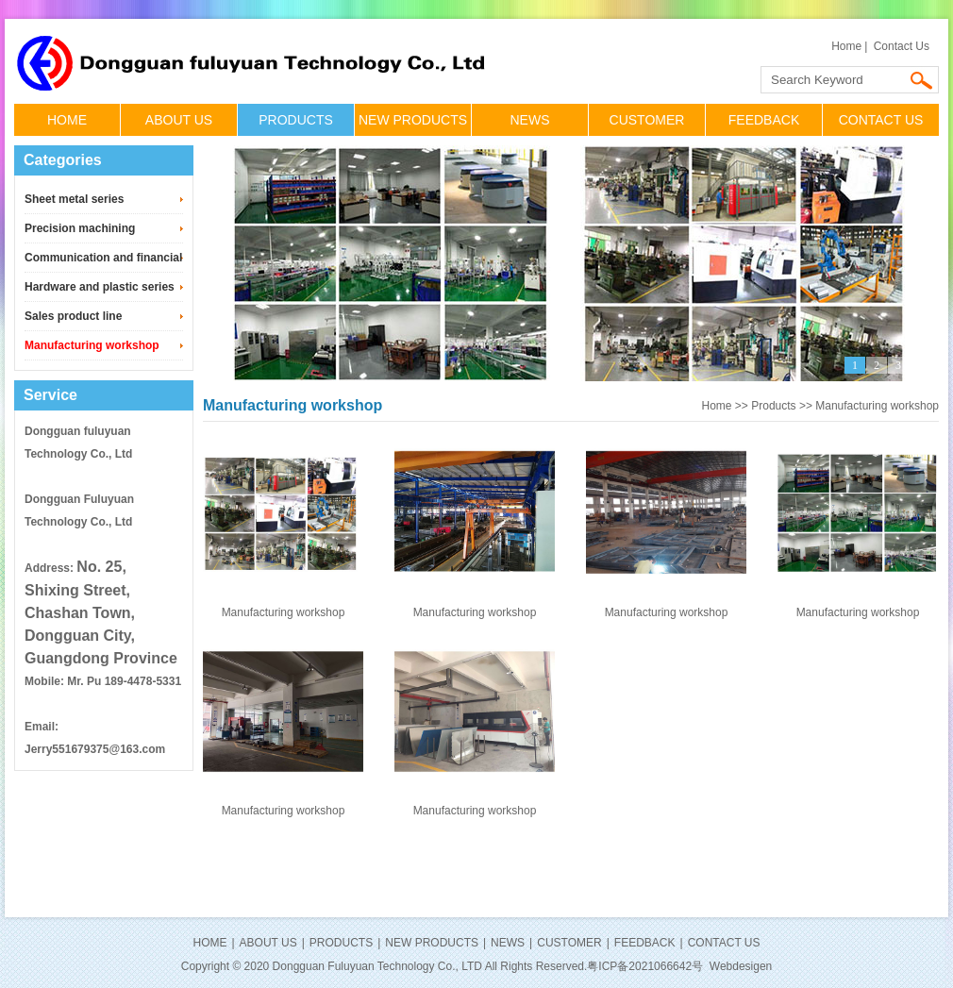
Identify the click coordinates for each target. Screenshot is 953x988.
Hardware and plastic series (100, 286)
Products (773, 405)
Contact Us (901, 46)
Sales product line (73, 316)
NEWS (530, 119)
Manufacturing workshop (92, 345)
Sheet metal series (74, 199)
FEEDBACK (763, 119)
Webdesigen (741, 966)
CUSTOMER (647, 119)
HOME (67, 119)
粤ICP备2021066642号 (645, 966)
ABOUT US (178, 119)
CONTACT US (881, 119)
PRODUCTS (296, 119)
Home (846, 46)
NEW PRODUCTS (413, 119)
